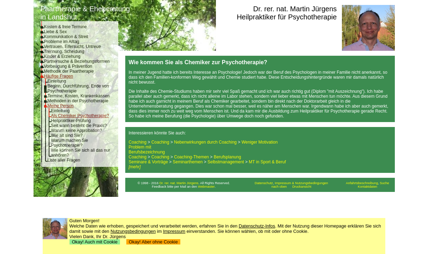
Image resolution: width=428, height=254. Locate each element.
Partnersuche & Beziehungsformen (77, 61)
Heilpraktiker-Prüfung (71, 120)
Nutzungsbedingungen (133, 231)
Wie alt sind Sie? (67, 135)
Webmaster (206, 186)
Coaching (138, 142)
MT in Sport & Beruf (267, 161)
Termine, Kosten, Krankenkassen (79, 95)
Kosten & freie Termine (65, 26)
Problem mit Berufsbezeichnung (147, 150)
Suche (384, 183)
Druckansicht (301, 186)
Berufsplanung (227, 157)
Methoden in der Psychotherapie (78, 100)
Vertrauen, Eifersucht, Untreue (72, 46)
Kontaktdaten (367, 186)
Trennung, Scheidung (64, 51)
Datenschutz (264, 183)
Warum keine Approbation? (76, 130)
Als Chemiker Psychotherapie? (80, 115)
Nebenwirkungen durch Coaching (205, 142)
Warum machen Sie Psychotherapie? (69, 143)
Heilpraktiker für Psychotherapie (287, 17)
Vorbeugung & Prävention (68, 66)
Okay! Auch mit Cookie (95, 241)
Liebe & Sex (55, 31)
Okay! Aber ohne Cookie (153, 241)
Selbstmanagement (225, 161)
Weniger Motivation (259, 142)
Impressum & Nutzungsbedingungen (301, 183)
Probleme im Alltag (61, 41)
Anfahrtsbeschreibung (362, 183)
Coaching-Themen (191, 157)
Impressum (174, 231)
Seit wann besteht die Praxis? (79, 125)
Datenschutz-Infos (257, 226)
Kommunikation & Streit (66, 36)
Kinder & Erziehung (62, 56)
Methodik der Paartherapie (69, 71)
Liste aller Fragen (64, 160)
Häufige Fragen (58, 76)
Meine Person (61, 105)
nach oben (279, 186)
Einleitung (57, 81)
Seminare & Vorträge (148, 161)
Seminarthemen (188, 161)
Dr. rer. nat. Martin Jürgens (295, 9)
